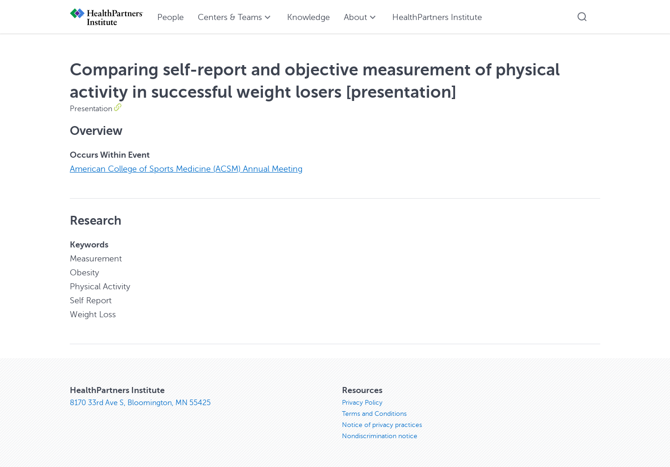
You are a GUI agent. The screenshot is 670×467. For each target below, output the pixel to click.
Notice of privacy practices (382, 424)
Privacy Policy (362, 402)
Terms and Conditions (374, 413)
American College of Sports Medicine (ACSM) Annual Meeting (186, 168)
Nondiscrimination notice (379, 436)
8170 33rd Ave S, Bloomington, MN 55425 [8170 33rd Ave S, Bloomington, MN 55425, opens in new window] (140, 403)
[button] (582, 16)
